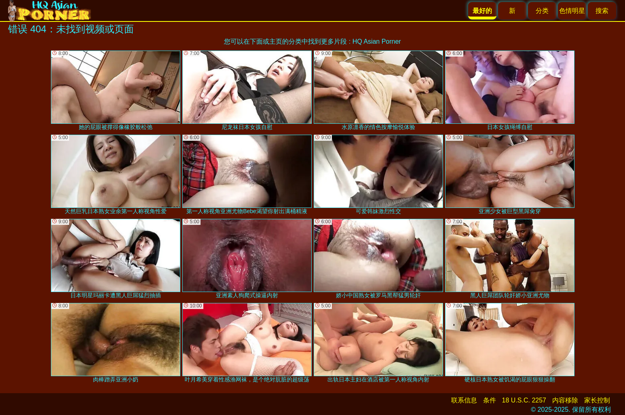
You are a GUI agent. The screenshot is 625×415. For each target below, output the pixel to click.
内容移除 (565, 400)
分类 (542, 10)
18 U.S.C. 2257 (524, 400)
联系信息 (464, 400)
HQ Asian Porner (377, 41)
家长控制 (597, 400)
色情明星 (572, 10)
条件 (489, 400)
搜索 (601, 10)
